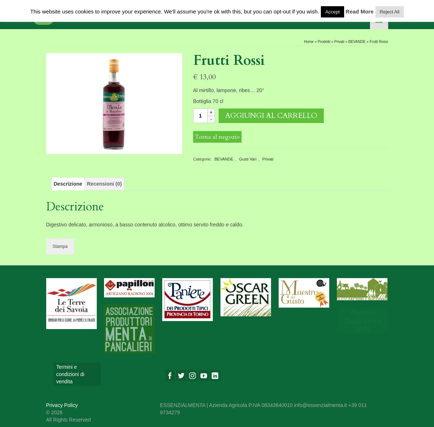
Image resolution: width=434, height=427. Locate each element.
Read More (360, 11)
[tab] (68, 183)
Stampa (60, 246)
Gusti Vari (247, 159)
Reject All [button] (389, 12)
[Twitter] (181, 375)
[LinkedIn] (215, 375)
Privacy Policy (62, 405)
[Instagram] (192, 375)
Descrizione (68, 184)
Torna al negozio (217, 137)
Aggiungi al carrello (271, 115)
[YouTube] (204, 375)
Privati (268, 159)
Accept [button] (332, 12)
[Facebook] (170, 375)
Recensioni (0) (104, 184)
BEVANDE (223, 159)
